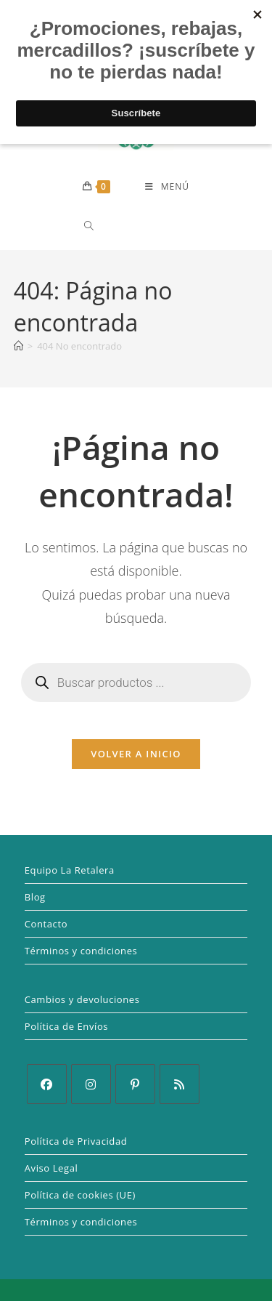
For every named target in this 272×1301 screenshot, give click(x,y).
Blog (35, 896)
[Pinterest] (135, 1084)
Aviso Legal (51, 1168)
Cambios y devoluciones (82, 999)
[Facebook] (47, 1084)
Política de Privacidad (76, 1141)
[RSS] (179, 1084)
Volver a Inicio (136, 753)
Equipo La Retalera (70, 870)
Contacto (46, 923)
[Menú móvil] (167, 186)
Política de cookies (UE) (80, 1194)
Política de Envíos (66, 1026)
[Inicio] (18, 346)
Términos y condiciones (81, 950)
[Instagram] (91, 1084)
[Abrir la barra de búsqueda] (84, 225)
